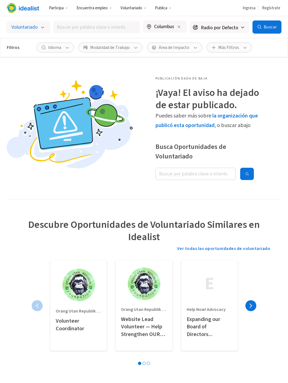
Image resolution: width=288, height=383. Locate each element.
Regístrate (271, 8)
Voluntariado (133, 8)
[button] (58, 8)
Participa (58, 8)
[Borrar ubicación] (179, 27)
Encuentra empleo (94, 8)
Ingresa (249, 8)
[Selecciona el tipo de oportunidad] (28, 27)
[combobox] (97, 27)
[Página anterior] (37, 305)
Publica (163, 8)
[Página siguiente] (250, 305)
